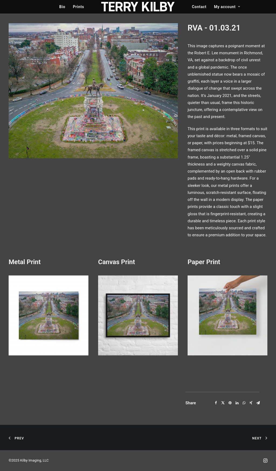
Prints (78, 7)
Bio (62, 7)
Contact (199, 7)
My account (227, 7)
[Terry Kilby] (138, 7)
